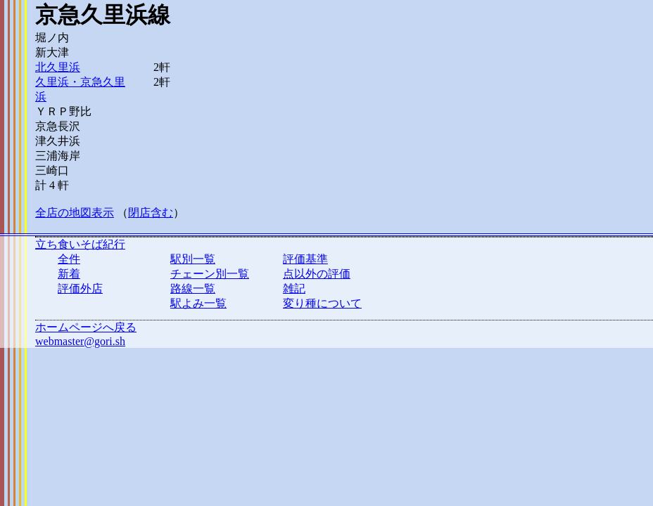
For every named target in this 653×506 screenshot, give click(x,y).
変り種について (322, 303)
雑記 (294, 288)
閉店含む (150, 213)
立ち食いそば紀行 (80, 244)
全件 (69, 259)
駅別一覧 (192, 259)
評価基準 (305, 259)
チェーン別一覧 (209, 274)
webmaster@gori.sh (80, 341)
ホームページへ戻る (86, 327)
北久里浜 (57, 67)
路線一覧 (192, 288)
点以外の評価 (316, 274)
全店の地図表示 (74, 213)
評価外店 (80, 288)
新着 (69, 274)
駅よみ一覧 (198, 303)
